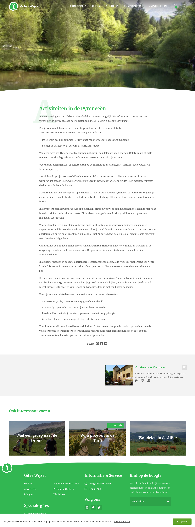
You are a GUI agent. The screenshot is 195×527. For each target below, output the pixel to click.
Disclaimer (59, 494)
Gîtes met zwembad (35, 513)
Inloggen (29, 494)
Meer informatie (122, 521)
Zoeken (96, 6)
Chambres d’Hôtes (158, 6)
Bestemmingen (78, 6)
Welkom (28, 483)
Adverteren (30, 489)
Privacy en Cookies (63, 489)
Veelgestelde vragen (98, 483)
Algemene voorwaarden (66, 483)
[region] (97, 520)
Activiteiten (112, 6)
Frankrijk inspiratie (133, 6)
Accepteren (182, 521)
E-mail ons (93, 489)
